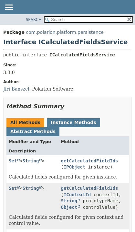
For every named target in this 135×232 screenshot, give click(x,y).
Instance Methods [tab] (73, 122)
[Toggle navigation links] (8, 7)
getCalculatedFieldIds (89, 160)
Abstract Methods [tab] (33, 131)
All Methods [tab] (25, 122)
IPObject (74, 166)
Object (69, 207)
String (31, 160)
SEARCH (34, 19)
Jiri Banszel (16, 89)
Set (13, 160)
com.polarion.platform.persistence (65, 32)
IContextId (77, 194)
